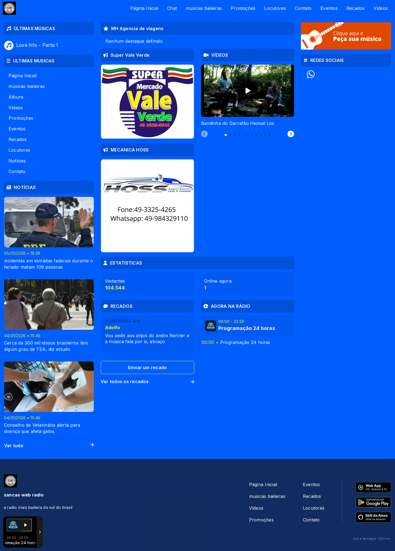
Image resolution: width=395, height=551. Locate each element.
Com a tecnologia (372, 539)
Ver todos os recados (147, 381)
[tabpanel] (247, 96)
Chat (172, 8)
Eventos (329, 8)
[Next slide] (290, 134)
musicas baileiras (204, 8)
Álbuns (16, 97)
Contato (303, 8)
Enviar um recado (147, 367)
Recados (355, 8)
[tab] (226, 135)
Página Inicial (144, 8)
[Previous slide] (204, 134)
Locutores (275, 8)
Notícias (17, 160)
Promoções (243, 8)
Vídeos (381, 8)
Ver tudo (49, 446)
